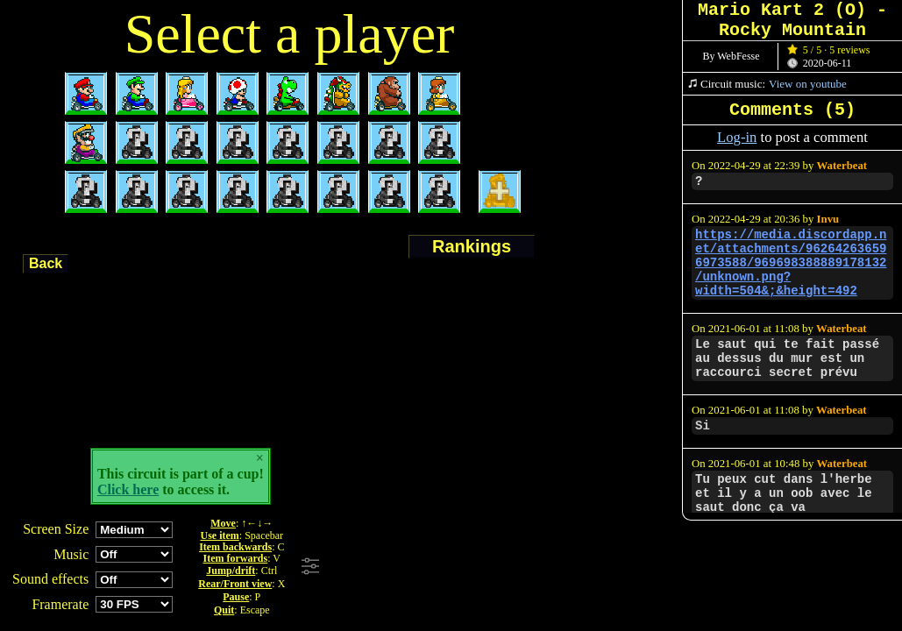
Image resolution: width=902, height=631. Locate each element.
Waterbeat (842, 166)
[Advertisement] (564, 567)
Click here (128, 489)
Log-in (736, 137)
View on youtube (808, 83)
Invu (828, 219)
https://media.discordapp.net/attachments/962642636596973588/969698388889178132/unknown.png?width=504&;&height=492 (790, 263)
